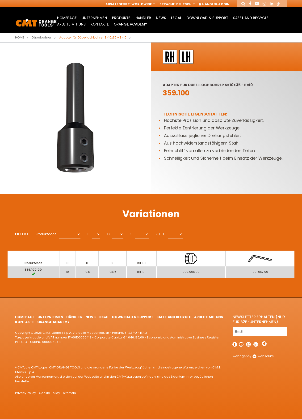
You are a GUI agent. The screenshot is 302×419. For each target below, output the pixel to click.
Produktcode (46, 234)
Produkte (121, 17)
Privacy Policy (25, 393)
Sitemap (69, 393)
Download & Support (207, 17)
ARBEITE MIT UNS (71, 24)
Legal (176, 17)
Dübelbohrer (41, 37)
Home (19, 37)
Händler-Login (214, 4)
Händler (143, 17)
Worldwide (142, 4)
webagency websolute (253, 356)
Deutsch (185, 4)
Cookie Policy (49, 393)
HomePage (67, 17)
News (161, 17)
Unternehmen (94, 17)
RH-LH (160, 234)
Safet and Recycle (250, 17)
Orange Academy (130, 24)
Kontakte (100, 24)
